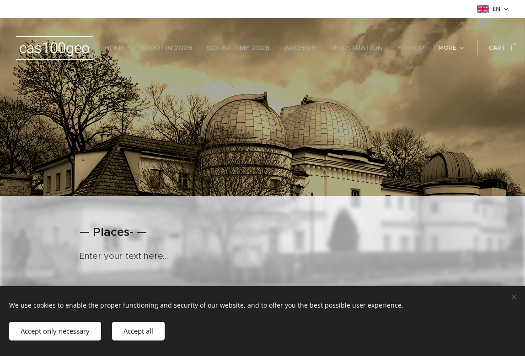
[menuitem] (136, 48)
